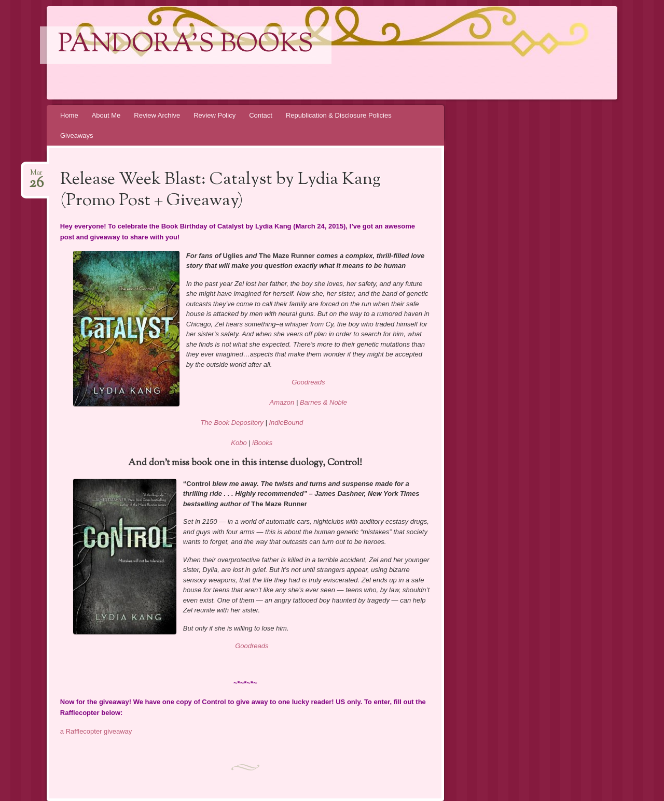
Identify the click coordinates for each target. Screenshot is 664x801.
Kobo (238, 443)
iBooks (262, 443)
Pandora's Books (185, 45)
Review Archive (157, 115)
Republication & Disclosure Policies (339, 115)
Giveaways (76, 135)
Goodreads (308, 382)
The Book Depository (231, 422)
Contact (260, 115)
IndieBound (286, 422)
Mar (36, 175)
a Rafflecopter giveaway (96, 731)
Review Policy (214, 115)
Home (69, 115)
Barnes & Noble (323, 402)
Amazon (282, 402)
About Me (106, 115)
